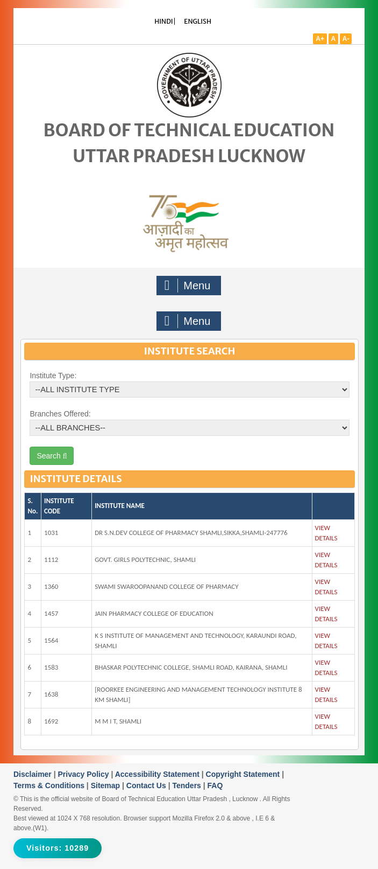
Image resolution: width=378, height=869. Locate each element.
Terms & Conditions (50, 785)
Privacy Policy (84, 774)
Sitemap (106, 785)
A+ (320, 39)
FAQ (215, 785)
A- (346, 39)
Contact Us (147, 785)
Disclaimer (33, 774)
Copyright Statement (244, 774)
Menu (188, 286)
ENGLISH (197, 21)
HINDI (163, 21)
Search (52, 455)
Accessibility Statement (158, 774)
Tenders (187, 785)
